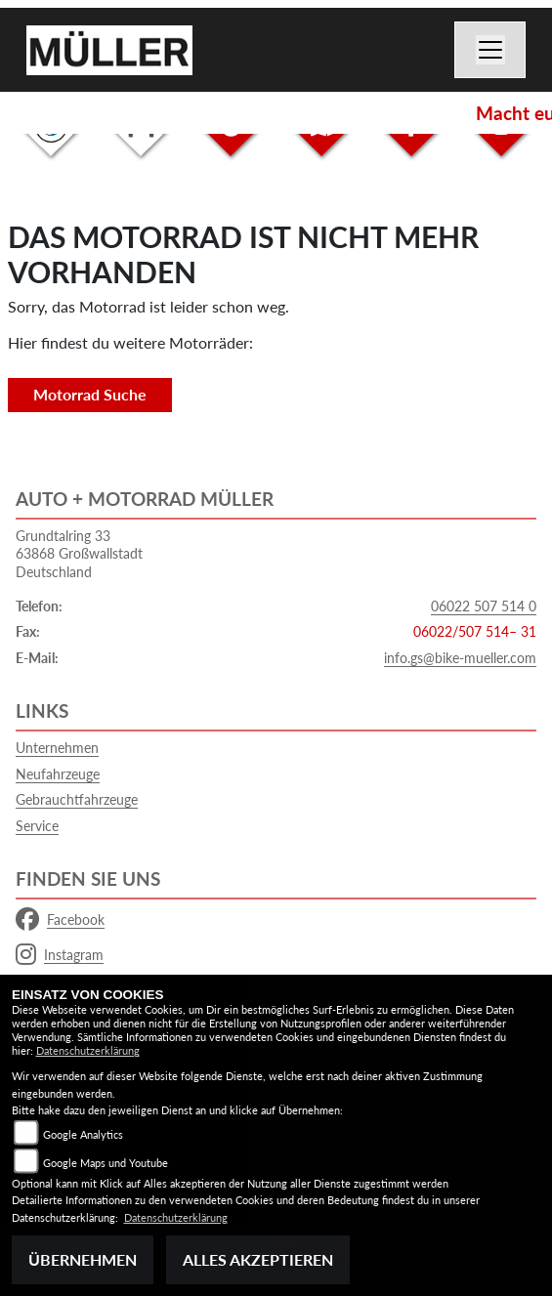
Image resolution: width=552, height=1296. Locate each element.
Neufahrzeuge (58, 774)
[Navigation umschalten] (490, 49)
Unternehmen (57, 747)
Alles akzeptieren (258, 1259)
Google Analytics (83, 1134)
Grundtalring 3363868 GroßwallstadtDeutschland (79, 553)
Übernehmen (82, 1259)
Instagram (60, 955)
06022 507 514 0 (483, 606)
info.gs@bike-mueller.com (460, 657)
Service (37, 825)
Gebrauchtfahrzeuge (77, 799)
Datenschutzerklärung (88, 1050)
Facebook (60, 920)
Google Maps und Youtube (105, 1162)
